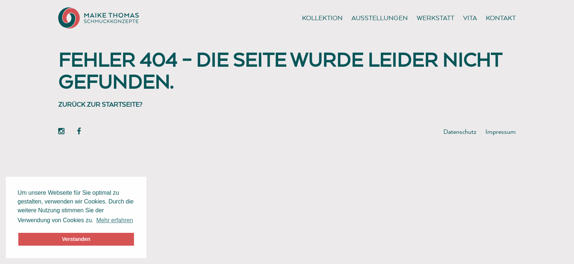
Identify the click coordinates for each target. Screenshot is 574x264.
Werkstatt (435, 18)
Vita (470, 18)
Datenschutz (460, 131)
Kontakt (501, 18)
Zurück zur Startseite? (100, 104)
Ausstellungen (379, 18)
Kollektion (322, 18)
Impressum (500, 131)
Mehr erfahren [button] (114, 220)
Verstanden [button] (76, 239)
